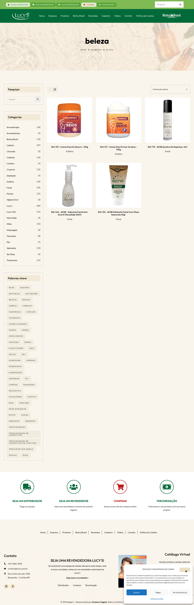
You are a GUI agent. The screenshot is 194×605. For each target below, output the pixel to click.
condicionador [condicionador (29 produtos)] (18, 324)
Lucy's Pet (11, 212)
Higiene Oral (12, 199)
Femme (10, 193)
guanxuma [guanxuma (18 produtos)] (15, 360)
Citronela (11, 151)
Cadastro (108, 532)
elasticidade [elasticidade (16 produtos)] (16, 348)
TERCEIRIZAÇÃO (166, 501)
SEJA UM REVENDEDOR (73, 501)
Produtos (96, 50)
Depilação (11, 175)
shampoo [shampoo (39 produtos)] (30, 421)
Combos (10, 163)
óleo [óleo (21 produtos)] (25, 455)
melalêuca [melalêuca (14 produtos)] (15, 391)
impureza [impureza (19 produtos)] (14, 379)
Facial (167, 151)
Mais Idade (12, 218)
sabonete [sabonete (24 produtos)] (14, 421)
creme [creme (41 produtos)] (25, 330)
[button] (185, 570)
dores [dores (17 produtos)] (27, 342)
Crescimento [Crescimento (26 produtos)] (16, 336)
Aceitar (136, 592)
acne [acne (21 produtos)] (11, 288)
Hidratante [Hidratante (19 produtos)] (15, 366)
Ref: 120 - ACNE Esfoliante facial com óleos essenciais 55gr (118, 213)
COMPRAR (120, 501)
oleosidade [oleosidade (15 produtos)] (15, 397)
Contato (131, 532)
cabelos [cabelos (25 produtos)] (27, 306)
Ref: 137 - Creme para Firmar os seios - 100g (118, 148)
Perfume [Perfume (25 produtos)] (24, 403)
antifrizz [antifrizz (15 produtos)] (14, 294)
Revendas (95, 532)
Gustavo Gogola (99, 602)
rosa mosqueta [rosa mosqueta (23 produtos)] (17, 409)
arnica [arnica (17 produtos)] (13, 300)
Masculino (11, 236)
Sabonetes (11, 248)
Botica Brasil (12, 139)
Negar (158, 592)
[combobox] (170, 89)
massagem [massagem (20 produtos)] (29, 385)
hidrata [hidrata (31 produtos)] (31, 360)
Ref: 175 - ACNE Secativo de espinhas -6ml (167, 147)
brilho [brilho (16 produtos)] (26, 300)
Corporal (11, 169)
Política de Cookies (157, 599)
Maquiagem (12, 230)
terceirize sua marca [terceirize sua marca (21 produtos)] (21, 449)
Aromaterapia (13, 127)
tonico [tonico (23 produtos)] (13, 455)
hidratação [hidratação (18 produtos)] (15, 373)
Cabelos (10, 145)
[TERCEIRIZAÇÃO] (167, 487)
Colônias (11, 157)
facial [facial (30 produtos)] (12, 354)
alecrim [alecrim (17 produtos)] (24, 288)
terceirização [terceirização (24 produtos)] (17, 427)
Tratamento (12, 260)
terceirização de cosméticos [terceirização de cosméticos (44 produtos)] (19, 434)
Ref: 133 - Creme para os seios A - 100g (69, 147)
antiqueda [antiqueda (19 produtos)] (32, 294)
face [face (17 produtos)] (31, 348)
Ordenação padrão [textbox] (160, 89)
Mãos (9, 224)
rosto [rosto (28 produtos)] (12, 415)
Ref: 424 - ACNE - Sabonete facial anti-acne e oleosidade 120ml (69, 213)
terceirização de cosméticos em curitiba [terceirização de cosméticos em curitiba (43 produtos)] (22, 442)
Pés (8, 242)
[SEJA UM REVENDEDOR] (74, 487)
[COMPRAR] (120, 487)
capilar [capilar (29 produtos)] (31, 312)
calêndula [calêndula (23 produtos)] (15, 312)
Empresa (54, 532)
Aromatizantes (13, 133)
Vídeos (120, 532)
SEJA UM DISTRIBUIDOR (27, 501)
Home (83, 50)
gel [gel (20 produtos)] (24, 354)
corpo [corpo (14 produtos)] (12, 330)
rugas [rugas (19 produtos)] (24, 415)
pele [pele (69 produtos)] (11, 403)
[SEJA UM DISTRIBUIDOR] (27, 487)
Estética (69, 151)
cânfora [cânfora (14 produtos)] (14, 342)
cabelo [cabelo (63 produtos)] (13, 306)
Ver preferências (180, 592)
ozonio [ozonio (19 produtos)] (32, 397)
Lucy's (9, 206)
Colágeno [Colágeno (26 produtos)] (14, 318)
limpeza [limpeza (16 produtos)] (13, 385)
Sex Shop (11, 254)
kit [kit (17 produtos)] (27, 379)
